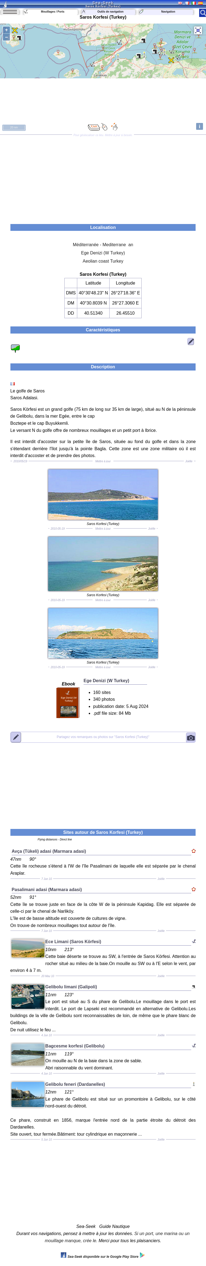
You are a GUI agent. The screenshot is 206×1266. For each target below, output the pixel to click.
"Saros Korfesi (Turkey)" (103, 737)
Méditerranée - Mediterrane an (103, 244)
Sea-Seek (102, 3)
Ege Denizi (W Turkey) (103, 253)
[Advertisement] (103, 177)
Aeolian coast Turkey (103, 261)
